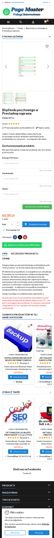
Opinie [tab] (6, 258)
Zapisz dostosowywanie (37, 207)
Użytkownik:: (8, 173)
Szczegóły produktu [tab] (24, 253)
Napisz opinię (44, 128)
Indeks (5, 118)
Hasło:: (5, 189)
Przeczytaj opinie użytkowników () (19, 128)
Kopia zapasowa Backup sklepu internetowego (18, 359)
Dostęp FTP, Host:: (10, 158)
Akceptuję (39, 533)
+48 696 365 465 (17, 2)
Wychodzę (15, 533)
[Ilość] (12, 224)
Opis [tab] (4, 253)
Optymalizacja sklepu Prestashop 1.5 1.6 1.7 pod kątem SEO (18, 434)
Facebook (27, 473)
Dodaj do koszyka (35, 224)
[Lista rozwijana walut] (47, 2)
